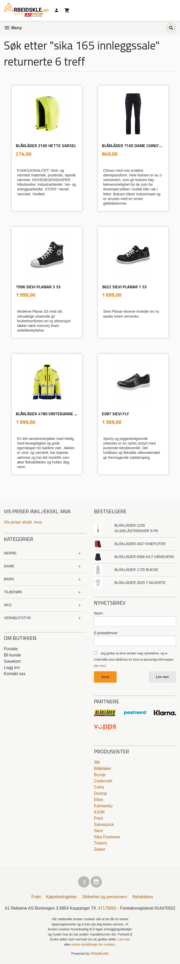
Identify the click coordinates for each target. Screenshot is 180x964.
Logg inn (12, 667)
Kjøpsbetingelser (61, 897)
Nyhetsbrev (142, 897)
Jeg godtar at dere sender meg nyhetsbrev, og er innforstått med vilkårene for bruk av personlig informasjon (134, 660)
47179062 (107, 908)
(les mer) (100, 666)
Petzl (98, 818)
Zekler (99, 849)
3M (97, 762)
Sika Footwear (107, 837)
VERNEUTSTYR (17, 618)
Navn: (98, 613)
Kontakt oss (15, 674)
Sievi (98, 831)
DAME (9, 566)
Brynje (100, 775)
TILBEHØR (13, 592)
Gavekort (12, 661)
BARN (9, 579)
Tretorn (100, 843)
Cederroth (103, 781)
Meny (13, 28)
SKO (8, 605)
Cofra (99, 787)
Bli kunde (12, 655)
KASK (99, 812)
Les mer (162, 677)
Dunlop (100, 793)
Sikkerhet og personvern (104, 897)
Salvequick (104, 824)
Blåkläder (102, 768)
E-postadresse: (106, 633)
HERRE (10, 553)
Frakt (36, 897)
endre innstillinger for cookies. (93, 944)
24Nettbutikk (99, 953)
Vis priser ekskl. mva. (23, 522)
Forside (11, 649)
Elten (98, 799)
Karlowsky (103, 806)
